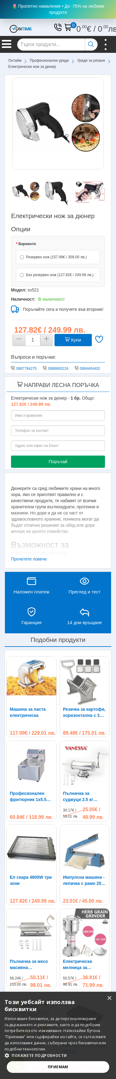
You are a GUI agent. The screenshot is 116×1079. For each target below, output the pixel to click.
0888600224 (58, 368)
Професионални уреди (49, 60)
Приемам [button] (58, 1066)
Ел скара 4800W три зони (31, 880)
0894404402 (90, 368)
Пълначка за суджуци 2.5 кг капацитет (78, 797)
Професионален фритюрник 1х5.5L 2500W (29, 797)
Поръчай (58, 461)
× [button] (109, 998)
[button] (58, 1055)
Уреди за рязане (91, 60)
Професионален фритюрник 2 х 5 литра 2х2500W (27, 949)
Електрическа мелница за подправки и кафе (82, 915)
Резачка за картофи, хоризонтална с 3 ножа (84, 712)
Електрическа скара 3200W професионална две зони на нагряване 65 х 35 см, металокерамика (84, 949)
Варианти (27, 244)
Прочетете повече (29, 559)
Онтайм (14, 60)
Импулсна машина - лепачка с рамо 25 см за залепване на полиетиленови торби (84, 880)
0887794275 (26, 368)
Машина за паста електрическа (28, 712)
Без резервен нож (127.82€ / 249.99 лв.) (56, 275)
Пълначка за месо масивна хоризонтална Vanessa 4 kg (29, 915)
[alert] (58, 1035)
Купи (73, 339)
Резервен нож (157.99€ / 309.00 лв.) (53, 257)
